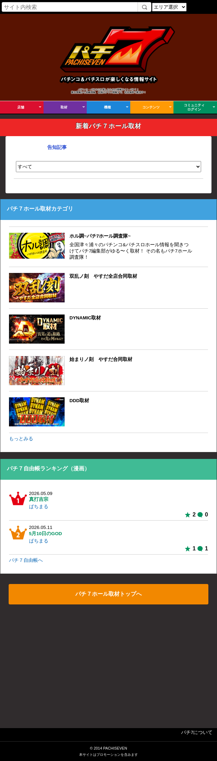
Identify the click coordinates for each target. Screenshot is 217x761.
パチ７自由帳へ (26, 560)
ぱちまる (38, 506)
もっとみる (21, 438)
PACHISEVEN (115, 748)
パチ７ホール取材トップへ (108, 594)
